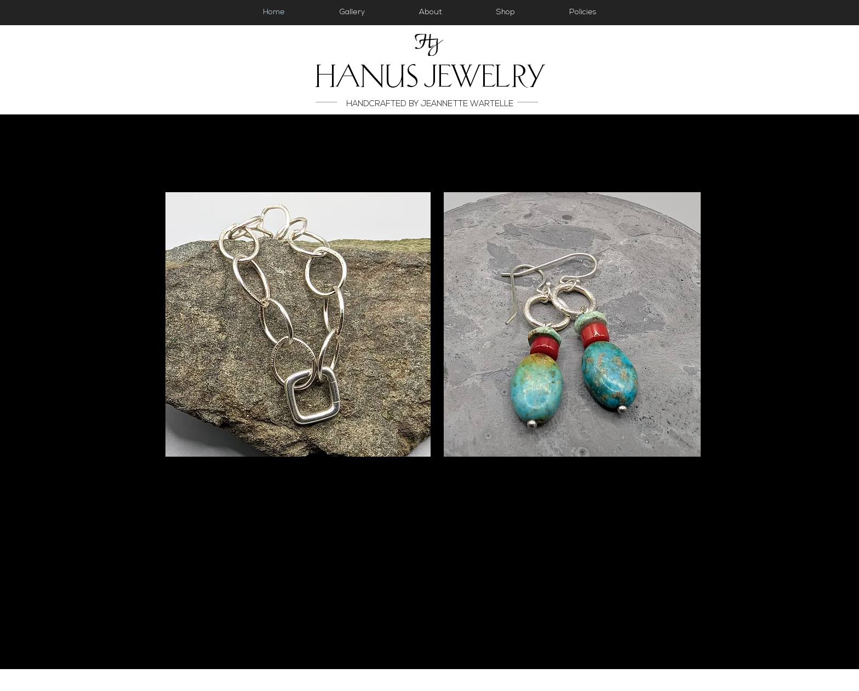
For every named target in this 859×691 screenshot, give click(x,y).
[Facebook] (837, 175)
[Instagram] (837, 201)
